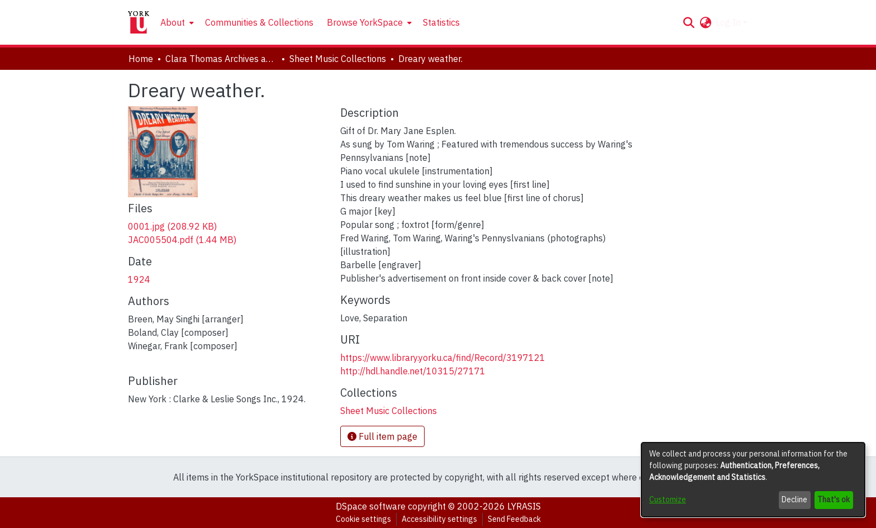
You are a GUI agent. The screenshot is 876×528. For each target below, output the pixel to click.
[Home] (138, 22)
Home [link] (140, 58)
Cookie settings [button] (363, 519)
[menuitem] (176, 22)
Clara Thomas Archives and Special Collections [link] (221, 58)
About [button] (172, 22)
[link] (172, 226)
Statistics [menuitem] (441, 22)
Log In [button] (729, 22)
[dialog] (753, 480)
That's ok (833, 499)
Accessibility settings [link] (439, 519)
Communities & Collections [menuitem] (259, 22)
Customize (667, 499)
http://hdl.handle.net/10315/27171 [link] (412, 371)
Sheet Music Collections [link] (337, 58)
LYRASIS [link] (524, 506)
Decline (794, 499)
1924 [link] (139, 279)
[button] (689, 22)
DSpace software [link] (371, 506)
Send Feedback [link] (514, 519)
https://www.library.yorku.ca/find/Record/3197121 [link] (442, 357)
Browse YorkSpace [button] (365, 22)
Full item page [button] (382, 436)
